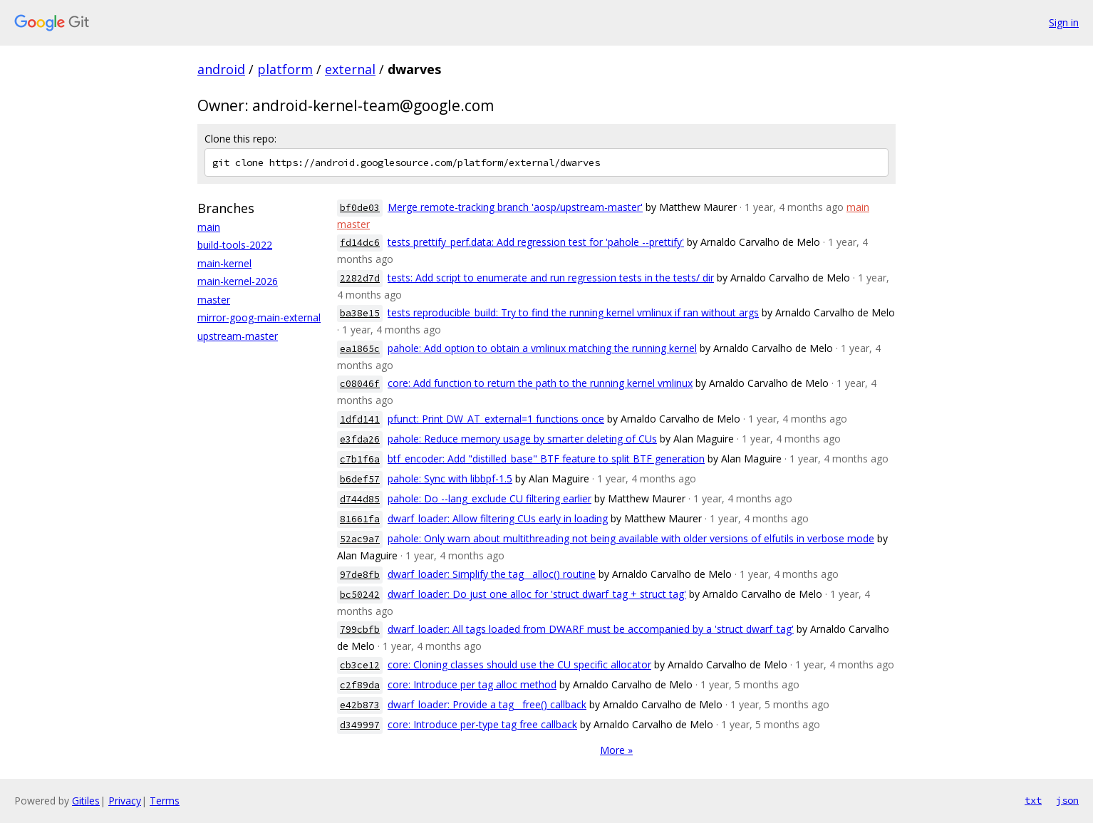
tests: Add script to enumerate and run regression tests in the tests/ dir (551, 277)
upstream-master (237, 336)
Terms (165, 800)
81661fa (360, 519)
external (350, 69)
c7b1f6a (360, 459)
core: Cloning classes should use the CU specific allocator (519, 664)
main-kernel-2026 (237, 281)
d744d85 (360, 499)
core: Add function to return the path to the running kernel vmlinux (540, 383)
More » (616, 750)
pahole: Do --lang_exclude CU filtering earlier (489, 498)
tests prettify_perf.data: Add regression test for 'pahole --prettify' (536, 242)
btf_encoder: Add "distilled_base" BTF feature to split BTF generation (546, 458)
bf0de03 (360, 208)
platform (285, 69)
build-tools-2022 (234, 245)
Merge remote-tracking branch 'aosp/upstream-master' (515, 207)
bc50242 (360, 595)
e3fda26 (360, 439)
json (1067, 800)
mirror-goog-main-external (259, 317)
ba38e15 (360, 313)
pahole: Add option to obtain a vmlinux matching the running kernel (542, 348)
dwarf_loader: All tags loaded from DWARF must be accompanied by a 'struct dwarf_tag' (591, 629)
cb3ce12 (360, 665)
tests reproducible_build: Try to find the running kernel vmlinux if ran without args (573, 312)
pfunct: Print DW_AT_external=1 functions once (496, 418)
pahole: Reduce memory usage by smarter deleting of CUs (522, 438)
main (208, 227)
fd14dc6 (360, 243)
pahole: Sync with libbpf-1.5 (450, 478)
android (221, 69)
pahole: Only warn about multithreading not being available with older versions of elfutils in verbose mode (631, 538)
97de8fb (360, 575)
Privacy (124, 800)
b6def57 (360, 479)
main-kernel (224, 263)
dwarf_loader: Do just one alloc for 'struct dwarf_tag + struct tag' (537, 594)
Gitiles (86, 800)
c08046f (360, 384)
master (213, 299)
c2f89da (360, 685)
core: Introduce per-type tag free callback (482, 724)
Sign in (1064, 22)
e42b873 (360, 705)
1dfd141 (360, 419)
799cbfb (360, 629)
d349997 (360, 725)
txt (1033, 800)
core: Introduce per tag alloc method (472, 684)
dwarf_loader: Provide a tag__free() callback (487, 704)
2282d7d (360, 278)
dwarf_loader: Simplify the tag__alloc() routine (492, 574)
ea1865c (360, 349)
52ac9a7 (360, 539)
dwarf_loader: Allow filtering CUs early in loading (498, 518)
